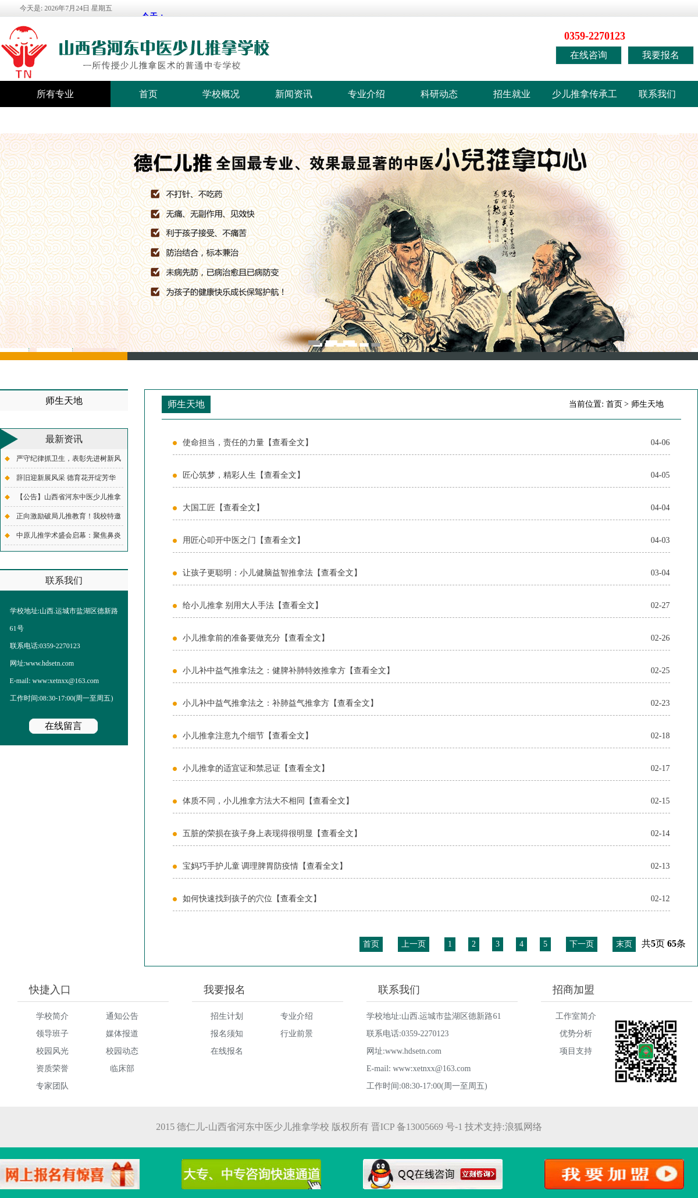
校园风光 (52, 1051)
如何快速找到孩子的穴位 (426, 899)
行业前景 (296, 1033)
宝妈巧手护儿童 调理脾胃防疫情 (426, 866)
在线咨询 (588, 55)
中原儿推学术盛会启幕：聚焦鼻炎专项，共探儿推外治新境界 (68, 538)
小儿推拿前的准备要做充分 (426, 638)
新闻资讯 (293, 94)
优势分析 (576, 1033)
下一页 (581, 944)
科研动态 (439, 94)
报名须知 (227, 1033)
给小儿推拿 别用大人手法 (426, 605)
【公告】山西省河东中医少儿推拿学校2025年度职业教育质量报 (68, 499)
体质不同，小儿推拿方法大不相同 (426, 801)
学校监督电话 (38, 120)
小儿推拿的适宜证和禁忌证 (426, 768)
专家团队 (52, 1086)
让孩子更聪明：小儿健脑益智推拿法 (426, 573)
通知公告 (122, 1016)
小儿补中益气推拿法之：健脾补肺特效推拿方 (426, 670)
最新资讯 (64, 439)
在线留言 (63, 726)
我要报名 (660, 55)
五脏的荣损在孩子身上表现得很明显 (426, 833)
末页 (624, 944)
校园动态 (122, 1051)
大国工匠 (426, 508)
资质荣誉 (52, 1068)
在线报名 (227, 1051)
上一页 (413, 944)
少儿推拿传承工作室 (584, 98)
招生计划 (227, 1016)
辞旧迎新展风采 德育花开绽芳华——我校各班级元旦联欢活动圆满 (68, 480)
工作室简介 (575, 1016)
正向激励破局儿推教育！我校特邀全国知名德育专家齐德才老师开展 (68, 518)
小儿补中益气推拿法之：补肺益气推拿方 (426, 703)
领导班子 (52, 1033)
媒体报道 (122, 1033)
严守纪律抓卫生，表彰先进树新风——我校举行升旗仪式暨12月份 (68, 461)
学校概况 (221, 94)
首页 (148, 94)
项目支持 (576, 1051)
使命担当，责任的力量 (426, 442)
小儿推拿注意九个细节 (426, 736)
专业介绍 (366, 94)
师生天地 (647, 404)
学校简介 (52, 1016)
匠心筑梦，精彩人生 (426, 475)
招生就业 (511, 94)
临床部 (122, 1068)
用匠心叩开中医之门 (426, 540)
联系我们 (657, 94)
